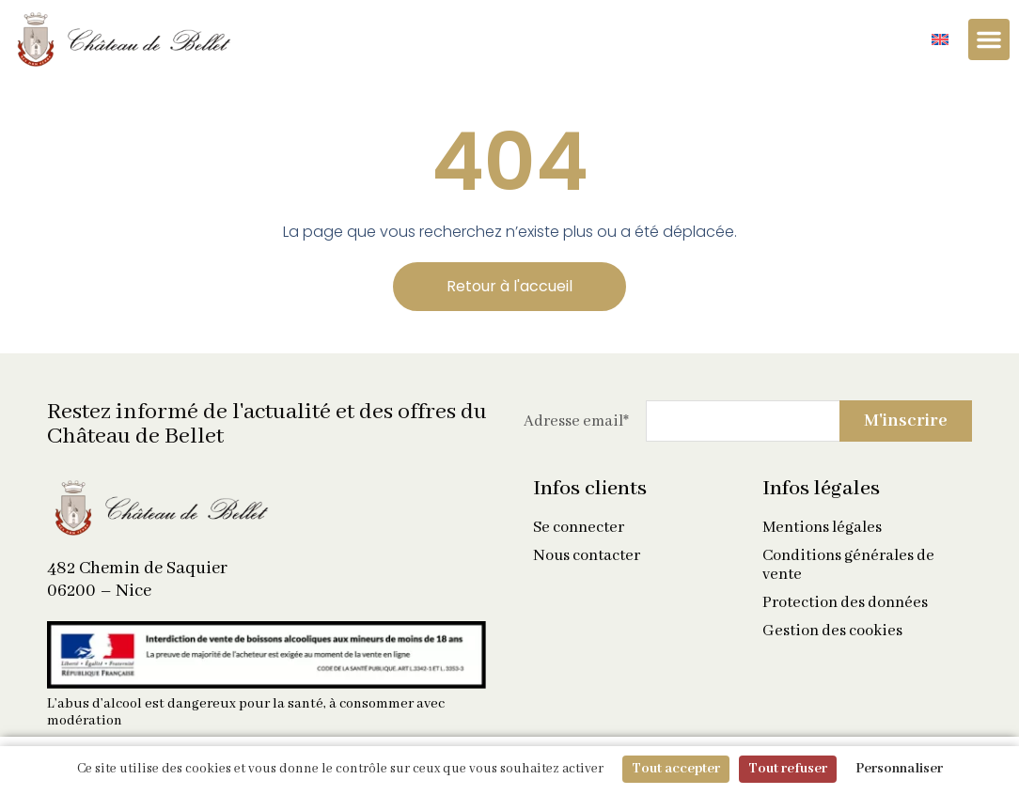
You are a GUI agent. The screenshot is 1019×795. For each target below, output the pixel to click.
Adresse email (576, 421)
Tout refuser (787, 768)
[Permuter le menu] (989, 39)
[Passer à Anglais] (940, 40)
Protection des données (845, 603)
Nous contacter (586, 556)
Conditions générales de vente (848, 566)
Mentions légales (822, 528)
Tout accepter (676, 768)
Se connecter (578, 528)
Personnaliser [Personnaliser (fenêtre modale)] (899, 768)
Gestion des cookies (832, 631)
